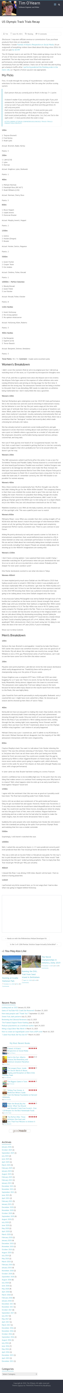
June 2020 (5, 1225)
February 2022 (7, 1180)
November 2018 (7, 1271)
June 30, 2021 (18, 34)
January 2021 (6, 1204)
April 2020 (5, 1231)
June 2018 (5, 1286)
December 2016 (7, 1328)
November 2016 (7, 1331)
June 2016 (5, 1346)
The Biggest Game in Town (17, 1081)
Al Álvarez (11, 1084)
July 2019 (5, 1255)
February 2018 (7, 1298)
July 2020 (5, 1222)
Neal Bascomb (7, 1124)
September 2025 (8, 1153)
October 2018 (7, 1274)
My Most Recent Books (20, 1043)
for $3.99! (16, 50)
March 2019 (6, 1261)
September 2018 (8, 1277)
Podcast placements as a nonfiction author (18, 1025)
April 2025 (5, 1162)
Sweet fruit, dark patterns (11, 1016)
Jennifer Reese (7, 1113)
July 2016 (5, 1343)
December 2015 (7, 1355)
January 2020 (6, 1240)
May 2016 (5, 1349)
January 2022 (6, 1183)
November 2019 (7, 1246)
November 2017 (7, 1307)
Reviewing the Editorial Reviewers (14, 1019)
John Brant (7, 1064)
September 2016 (8, 1337)
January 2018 (6, 1301)
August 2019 (6, 1252)
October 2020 (7, 1213)
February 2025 (7, 1168)
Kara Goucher (7, 1077)
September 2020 (8, 1216)
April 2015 (5, 1358)
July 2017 (5, 1316)
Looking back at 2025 (10, 1007)
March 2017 (6, 1325)
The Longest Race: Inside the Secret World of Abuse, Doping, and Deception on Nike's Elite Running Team (18, 1071)
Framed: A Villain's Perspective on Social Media (35, 44)
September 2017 (8, 1313)
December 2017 (7, 1304)
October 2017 (7, 1310)
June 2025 (5, 1159)
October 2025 (7, 1150)
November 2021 (7, 1189)
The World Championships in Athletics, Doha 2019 (51, 960)
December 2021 (7, 1186)
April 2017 (5, 1322)
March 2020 (6, 1234)
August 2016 (6, 1340)
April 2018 (5, 1292)
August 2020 (6, 1219)
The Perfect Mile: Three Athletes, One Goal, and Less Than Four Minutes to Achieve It (21, 1119)
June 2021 (5, 1195)
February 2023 (7, 1177)
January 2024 (6, 1171)
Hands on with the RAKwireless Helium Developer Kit (26, 938)
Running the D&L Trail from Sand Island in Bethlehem (31, 974)
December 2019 (7, 1243)
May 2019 (5, 1258)
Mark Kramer (7, 1099)
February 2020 (7, 1237)
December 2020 (7, 1207)
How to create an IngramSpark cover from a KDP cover (22, 1032)
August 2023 (6, 1174)
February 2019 (7, 1264)
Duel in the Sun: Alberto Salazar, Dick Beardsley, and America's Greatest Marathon (18, 1059)
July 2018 (5, 1283)
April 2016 (5, 1352)
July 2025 (5, 1156)
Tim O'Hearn (29, 2)
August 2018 (6, 1280)
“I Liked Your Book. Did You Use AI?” (15, 1035)
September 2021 (8, 1192)
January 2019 (6, 1267)
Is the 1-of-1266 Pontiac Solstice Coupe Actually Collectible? (34, 944)
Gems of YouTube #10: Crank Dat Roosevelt (18, 1010)
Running (30, 34)
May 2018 (5, 1289)
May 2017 (5, 1319)
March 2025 (6, 1165)
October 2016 (7, 1334)
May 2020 (5, 1228)
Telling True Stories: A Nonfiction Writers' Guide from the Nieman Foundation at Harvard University (19, 1093)
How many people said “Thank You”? (15, 1013)
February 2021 (7, 1201)
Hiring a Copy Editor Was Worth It (14, 1029)
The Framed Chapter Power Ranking (15, 1022)
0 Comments (42, 34)
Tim (6, 34)
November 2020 (7, 1210)
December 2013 (7, 1361)
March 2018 (6, 1295)
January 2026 (6, 1147)
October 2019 (7, 1249)
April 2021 (5, 1198)
